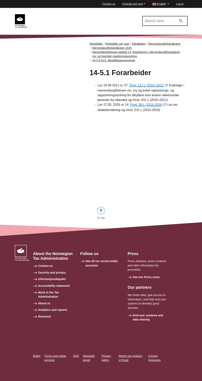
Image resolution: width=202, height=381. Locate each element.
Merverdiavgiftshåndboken (164, 43)
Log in (180, 4)
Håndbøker (139, 43)
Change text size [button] (132, 4)
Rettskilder (96, 43)
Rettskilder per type (117, 43)
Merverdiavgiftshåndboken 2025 (53, 16)
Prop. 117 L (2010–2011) (146, 85)
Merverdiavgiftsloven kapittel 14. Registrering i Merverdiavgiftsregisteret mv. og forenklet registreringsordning (136, 54)
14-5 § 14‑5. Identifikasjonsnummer (113, 60)
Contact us (108, 4)
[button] (160, 4)
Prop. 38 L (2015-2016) (146, 105)
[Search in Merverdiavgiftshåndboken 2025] (165, 21)
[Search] (181, 21)
